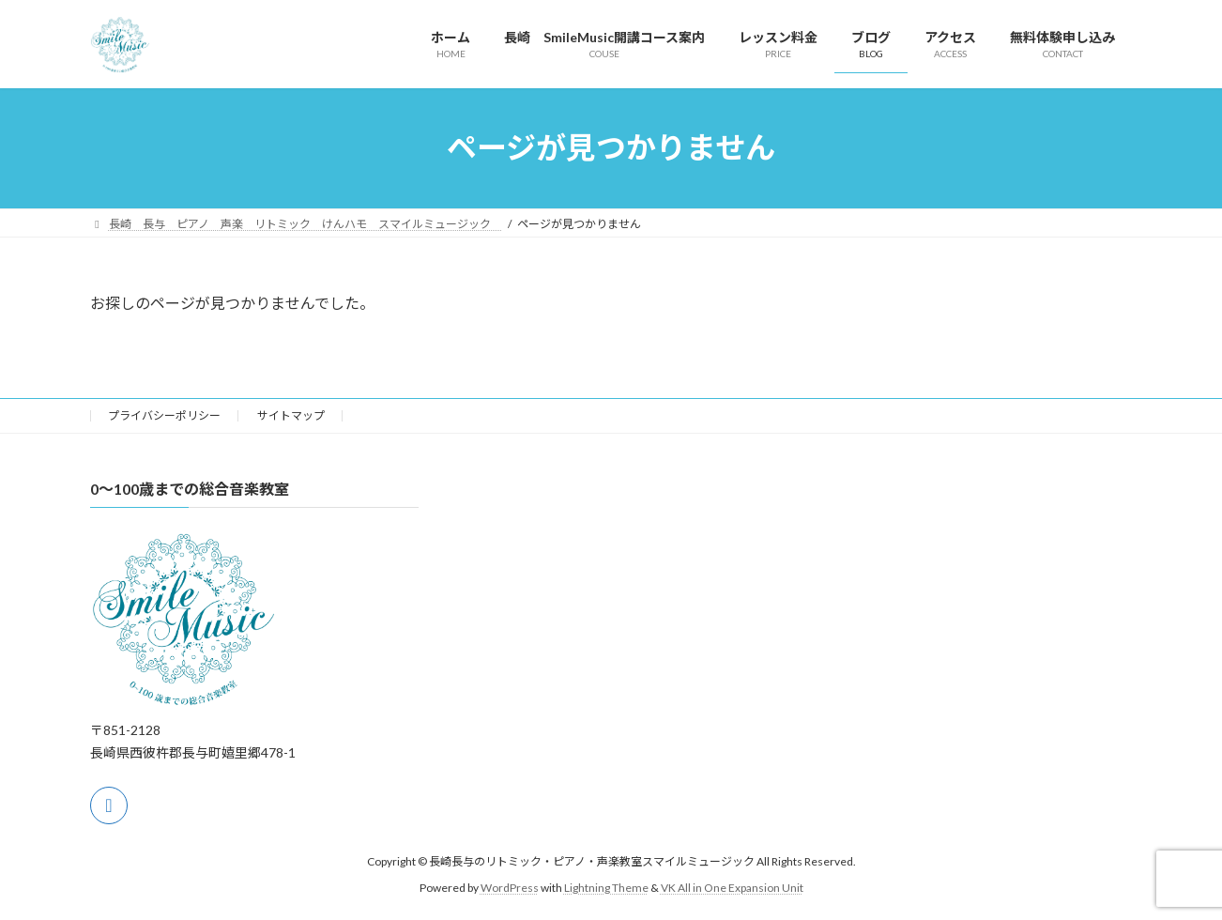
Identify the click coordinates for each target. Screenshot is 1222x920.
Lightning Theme (606, 888)
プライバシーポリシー (164, 415)
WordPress (510, 888)
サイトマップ (291, 415)
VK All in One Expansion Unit (732, 888)
